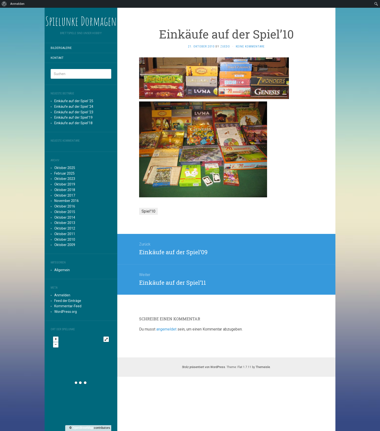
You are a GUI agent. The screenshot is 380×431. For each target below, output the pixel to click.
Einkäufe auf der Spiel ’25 (73, 101)
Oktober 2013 (64, 223)
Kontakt (57, 58)
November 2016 (66, 201)
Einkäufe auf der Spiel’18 (73, 123)
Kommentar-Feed (67, 306)
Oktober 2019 (64, 184)
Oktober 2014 (64, 217)
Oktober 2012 (64, 228)
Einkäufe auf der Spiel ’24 (73, 106)
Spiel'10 (148, 211)
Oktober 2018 (64, 190)
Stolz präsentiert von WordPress (203, 367)
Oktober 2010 (64, 239)
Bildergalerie (61, 48)
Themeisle (263, 367)
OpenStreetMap (82, 428)
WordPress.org (65, 312)
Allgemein (62, 270)
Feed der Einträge (67, 301)
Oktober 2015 (64, 212)
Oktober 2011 (64, 234)
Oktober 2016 (64, 206)
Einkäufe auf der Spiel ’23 (73, 112)
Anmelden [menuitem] (17, 4)
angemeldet (166, 329)
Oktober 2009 (64, 245)
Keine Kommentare (250, 46)
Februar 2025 (64, 173)
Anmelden (62, 295)
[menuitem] (4, 4)
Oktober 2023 (64, 179)
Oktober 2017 (64, 195)
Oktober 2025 (64, 168)
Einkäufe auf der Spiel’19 (73, 117)
